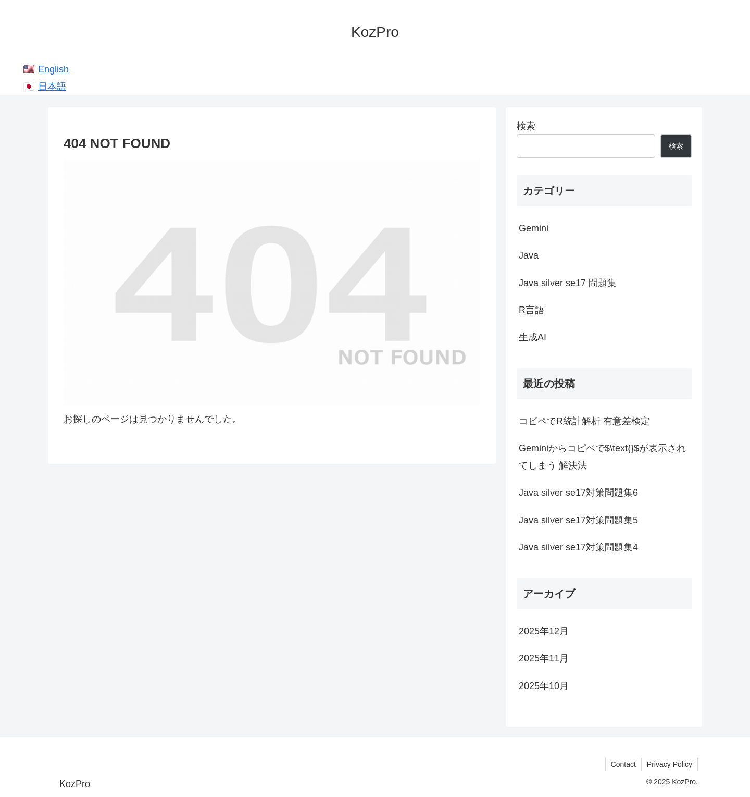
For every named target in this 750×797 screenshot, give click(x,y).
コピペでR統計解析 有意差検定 (584, 421)
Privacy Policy (669, 764)
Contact (623, 764)
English (53, 69)
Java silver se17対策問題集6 (578, 492)
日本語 (52, 86)
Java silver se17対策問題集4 (578, 547)
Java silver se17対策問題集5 (578, 520)
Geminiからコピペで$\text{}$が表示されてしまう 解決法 (602, 456)
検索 (526, 126)
